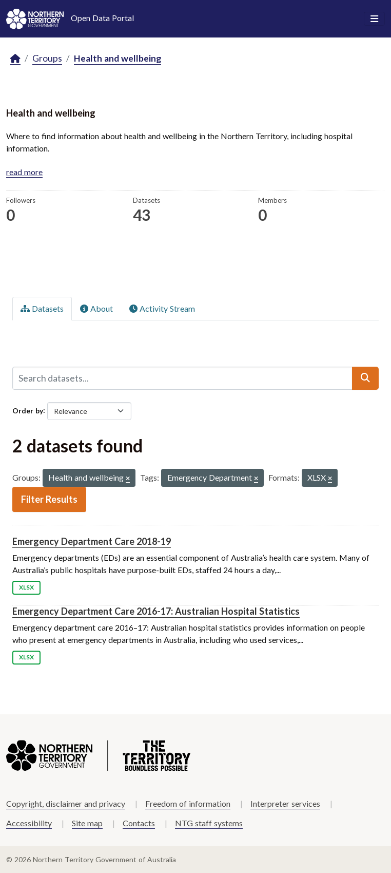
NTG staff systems (209, 823)
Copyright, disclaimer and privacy (65, 803)
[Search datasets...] (182, 378)
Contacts (139, 823)
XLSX (26, 587)
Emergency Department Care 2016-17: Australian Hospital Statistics (156, 611)
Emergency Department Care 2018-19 (91, 541)
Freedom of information (187, 803)
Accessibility (29, 823)
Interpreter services (285, 803)
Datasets (42, 308)
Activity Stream (162, 308)
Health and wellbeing (117, 58)
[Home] (15, 59)
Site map (87, 823)
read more (24, 172)
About (96, 308)
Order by (27, 410)
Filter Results (49, 499)
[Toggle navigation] (374, 19)
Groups (47, 58)
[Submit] (365, 378)
